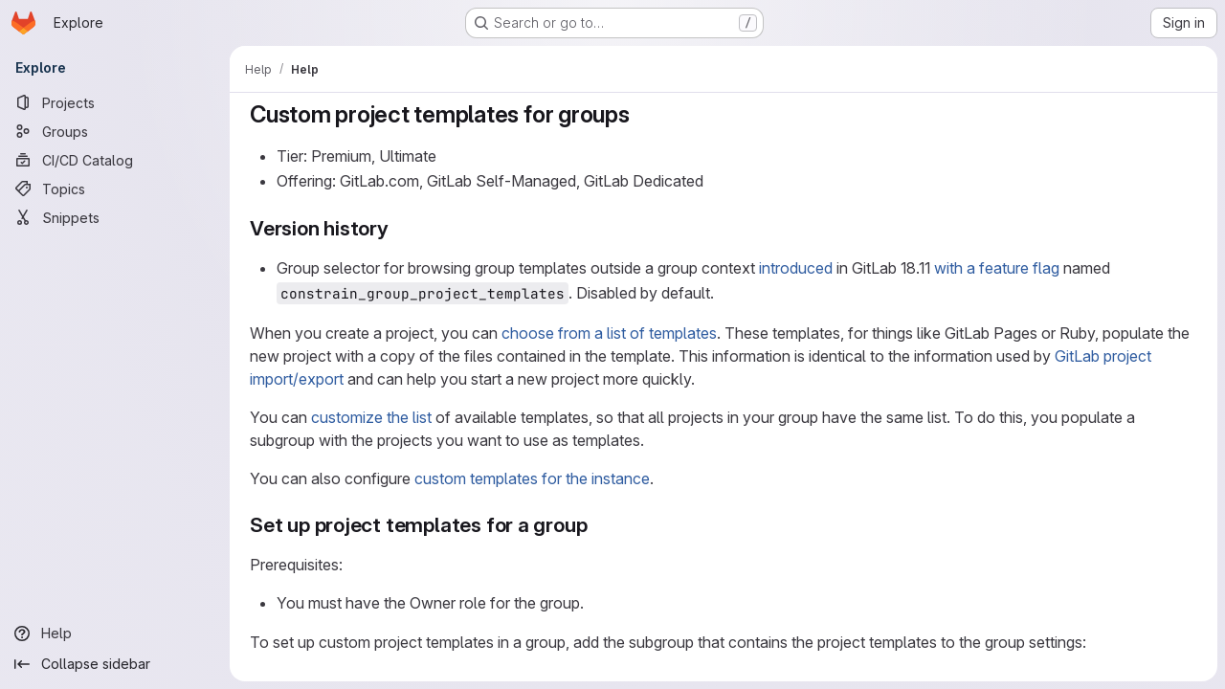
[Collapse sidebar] (115, 664)
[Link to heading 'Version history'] (400, 228)
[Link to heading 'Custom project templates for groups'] (642, 114)
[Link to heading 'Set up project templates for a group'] (598, 525)
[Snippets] (115, 217)
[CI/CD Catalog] (115, 159)
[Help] (115, 633)
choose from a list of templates (609, 333)
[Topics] (115, 188)
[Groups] (115, 131)
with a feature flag (996, 268)
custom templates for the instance (532, 478)
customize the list (371, 417)
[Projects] (115, 102)
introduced (796, 268)
